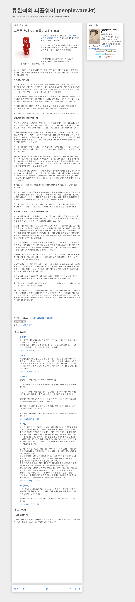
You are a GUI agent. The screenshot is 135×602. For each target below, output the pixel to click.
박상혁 (22, 424)
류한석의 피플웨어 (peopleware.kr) (54, 10)
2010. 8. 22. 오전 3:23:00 (29, 481)
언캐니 (22, 337)
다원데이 (68, 61)
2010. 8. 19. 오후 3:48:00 (29, 419)
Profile (101, 46)
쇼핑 (24, 325)
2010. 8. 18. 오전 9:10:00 (29, 372)
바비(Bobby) (25, 486)
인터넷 (29, 325)
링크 (23, 180)
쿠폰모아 (23, 377)
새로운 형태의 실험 (31, 290)
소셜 (19, 325)
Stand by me (94, 48)
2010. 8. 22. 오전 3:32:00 (29, 504)
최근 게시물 (19, 589)
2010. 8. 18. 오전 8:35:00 (29, 350)
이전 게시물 (74, 589)
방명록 (107, 46)
